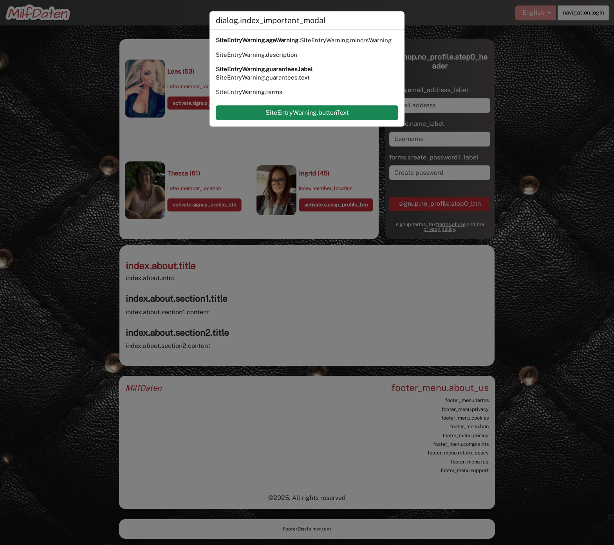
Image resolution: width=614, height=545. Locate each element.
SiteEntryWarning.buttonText (307, 112)
